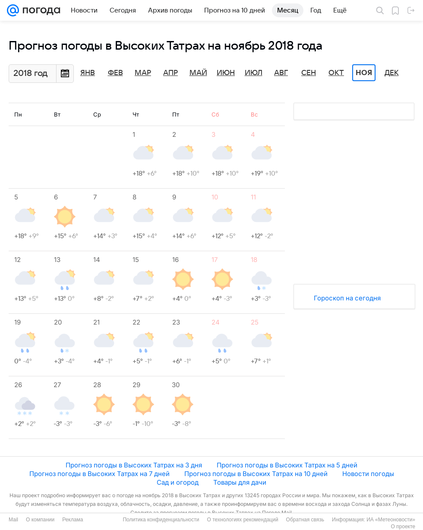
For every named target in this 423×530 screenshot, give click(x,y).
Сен (308, 73)
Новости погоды (368, 474)
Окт (336, 73)
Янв (87, 73)
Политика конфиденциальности (161, 520)
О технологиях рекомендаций (242, 520)
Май (198, 73)
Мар (143, 73)
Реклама (72, 520)
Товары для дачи (239, 482)
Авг (281, 73)
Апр (170, 73)
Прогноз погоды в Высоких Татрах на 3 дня (134, 465)
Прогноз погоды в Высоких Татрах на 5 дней (287, 465)
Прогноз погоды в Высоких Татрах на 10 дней (256, 474)
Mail (13, 520)
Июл (253, 73)
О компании (40, 520)
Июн (226, 73)
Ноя (364, 73)
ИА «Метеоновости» (390, 520)
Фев (115, 73)
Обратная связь (305, 520)
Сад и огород (178, 482)
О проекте (403, 527)
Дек (392, 73)
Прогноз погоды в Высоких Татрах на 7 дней (99, 474)
